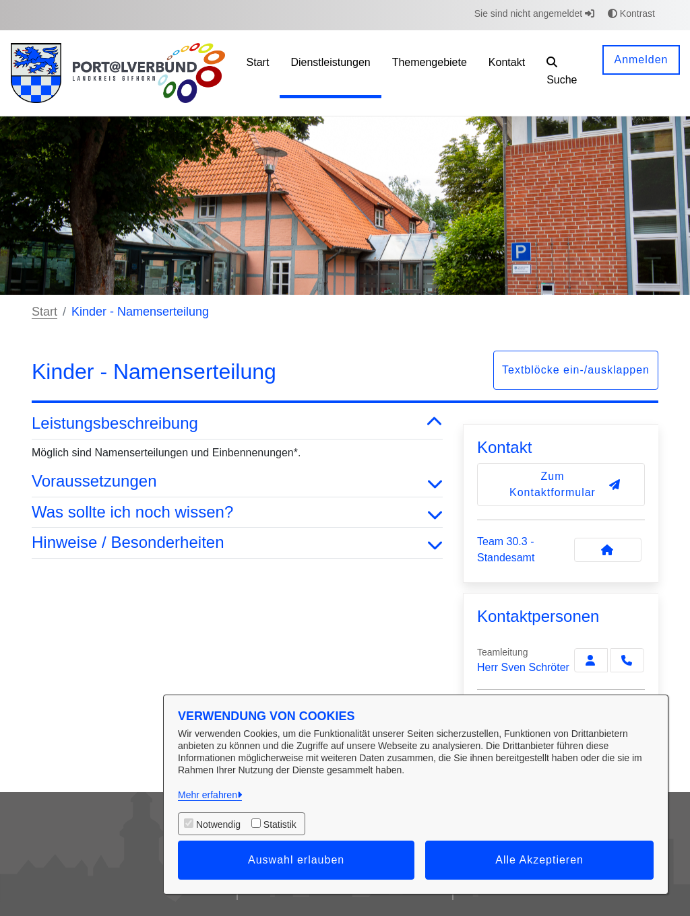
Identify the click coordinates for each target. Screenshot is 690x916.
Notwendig (218, 824)
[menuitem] (258, 73)
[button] (564, 73)
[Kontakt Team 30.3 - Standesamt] (607, 550)
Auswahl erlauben (296, 860)
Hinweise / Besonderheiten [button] (237, 543)
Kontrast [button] (631, 13)
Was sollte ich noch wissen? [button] (237, 512)
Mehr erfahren (207, 794)
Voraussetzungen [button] (237, 481)
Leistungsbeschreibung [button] (237, 423)
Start (44, 311)
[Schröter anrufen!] (627, 660)
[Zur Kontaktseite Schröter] (591, 660)
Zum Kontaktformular (565, 484)
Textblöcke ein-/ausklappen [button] (576, 370)
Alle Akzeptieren (539, 860)
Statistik (279, 824)
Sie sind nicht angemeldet (534, 13)
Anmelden (641, 59)
